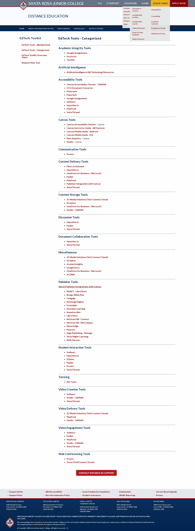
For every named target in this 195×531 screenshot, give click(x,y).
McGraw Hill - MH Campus (80, 322)
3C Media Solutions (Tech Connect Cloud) (87, 199)
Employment (125, 492)
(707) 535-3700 (159, 509)
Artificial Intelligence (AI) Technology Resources (90, 72)
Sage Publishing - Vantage (79, 333)
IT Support (113, 3)
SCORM (71, 274)
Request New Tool (31, 62)
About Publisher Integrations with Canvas (79, 286)
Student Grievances (91, 495)
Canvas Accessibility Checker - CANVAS (86, 84)
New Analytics (74, 138)
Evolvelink (72, 305)
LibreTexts (72, 315)
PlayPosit (71, 108)
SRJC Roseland (123, 501)
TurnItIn (71, 59)
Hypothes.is (73, 105)
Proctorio (72, 56)
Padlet (70, 176)
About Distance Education (41, 28)
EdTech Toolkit (98, 28)
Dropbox (71, 202)
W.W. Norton (73, 339)
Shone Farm (159, 501)
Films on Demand (75, 166)
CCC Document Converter (80, 87)
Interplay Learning (76, 308)
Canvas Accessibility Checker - (82, 124)
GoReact (71, 101)
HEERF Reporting (127, 495)
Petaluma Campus (51, 501)
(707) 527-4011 (11, 509)
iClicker (70, 359)
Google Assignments (77, 52)
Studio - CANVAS (75, 209)
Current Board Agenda (166, 492)
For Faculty (81, 28)
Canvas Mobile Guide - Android (82, 131)
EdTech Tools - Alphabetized (36, 44)
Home (22, 28)
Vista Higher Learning (77, 336)
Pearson (71, 329)
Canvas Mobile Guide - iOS (80, 134)
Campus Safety (16, 492)
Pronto (70, 154)
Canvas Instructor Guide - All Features (86, 127)
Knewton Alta (73, 312)
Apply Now (179, 3)
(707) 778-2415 (48, 509)
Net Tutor (72, 381)
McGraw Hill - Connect (78, 319)
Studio (70, 141)
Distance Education (48, 16)
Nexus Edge (72, 325)
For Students (64, 28)
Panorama (72, 91)
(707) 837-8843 (85, 511)
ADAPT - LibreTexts (77, 291)
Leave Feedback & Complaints (96, 492)
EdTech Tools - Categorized (35, 49)
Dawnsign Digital (75, 301)
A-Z (100, 3)
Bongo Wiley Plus (75, 294)
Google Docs (73, 267)
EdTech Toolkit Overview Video (34, 56)
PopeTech (72, 94)
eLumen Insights (75, 263)
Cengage (71, 298)
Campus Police (15, 495)
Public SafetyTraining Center (87, 502)
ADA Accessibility (54, 492)
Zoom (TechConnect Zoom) (80, 462)
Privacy (159, 495)
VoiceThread (73, 112)
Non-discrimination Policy (58, 495)
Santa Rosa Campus (15, 501)
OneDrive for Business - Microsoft (84, 173)
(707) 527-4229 (122, 509)
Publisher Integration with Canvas (84, 183)
